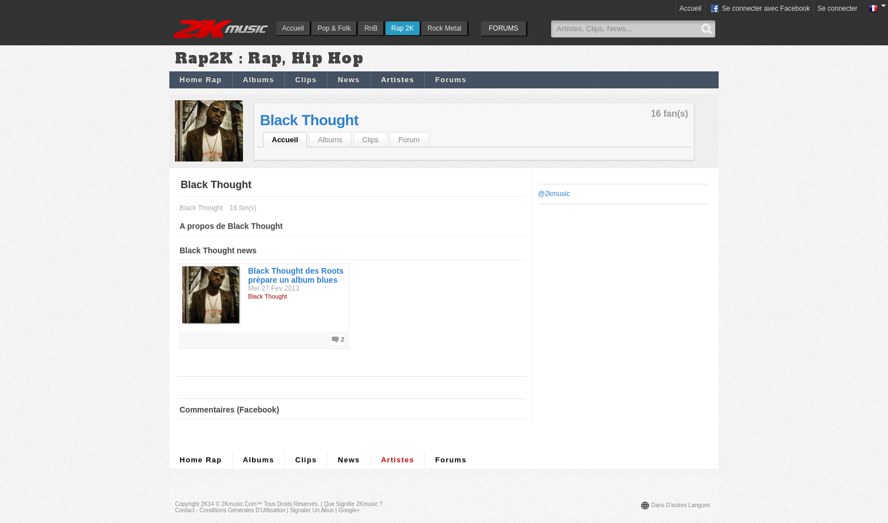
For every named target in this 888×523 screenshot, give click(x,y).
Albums (258, 79)
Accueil (293, 28)
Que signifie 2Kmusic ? (353, 504)
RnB (370, 28)
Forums (450, 79)
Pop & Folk (334, 28)
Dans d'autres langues (680, 505)
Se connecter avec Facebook (759, 9)
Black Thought (309, 120)
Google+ (349, 510)
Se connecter (837, 8)
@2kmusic (554, 194)
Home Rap (201, 79)
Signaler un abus (312, 510)
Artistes (398, 79)
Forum (409, 139)
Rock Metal (445, 28)
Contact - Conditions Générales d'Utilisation (230, 510)
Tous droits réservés (291, 504)
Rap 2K (402, 28)
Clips (306, 79)
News (349, 79)
